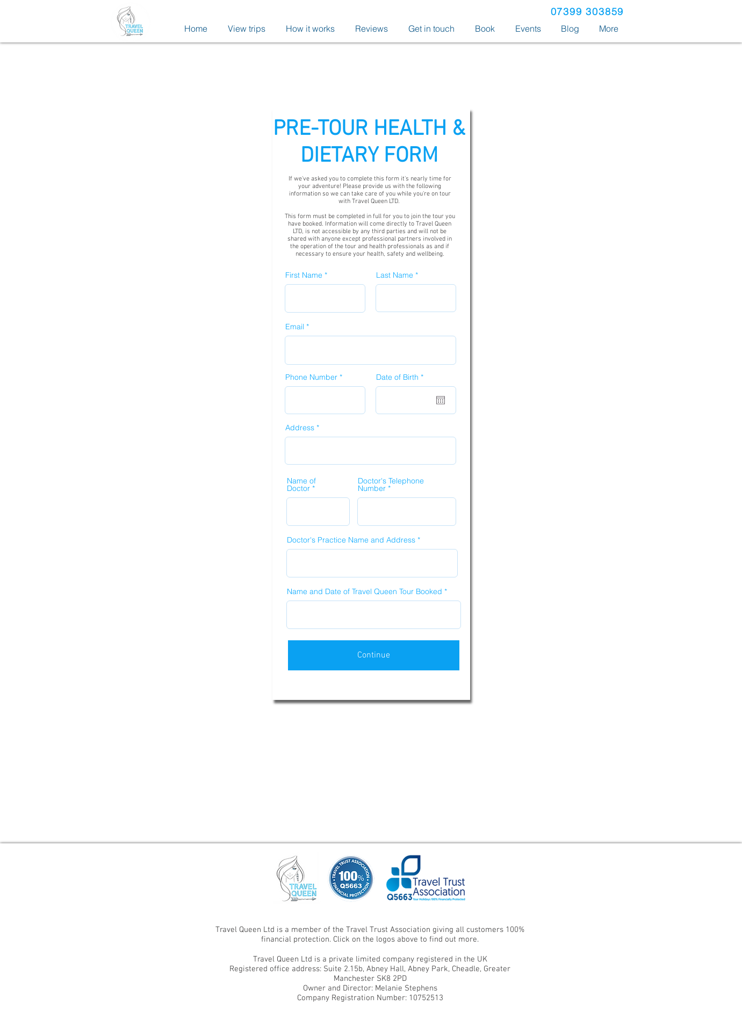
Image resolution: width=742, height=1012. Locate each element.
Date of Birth (402, 377)
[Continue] (373, 655)
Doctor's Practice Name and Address (351, 540)
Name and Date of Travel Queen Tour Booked (364, 591)
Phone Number (311, 377)
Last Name (394, 275)
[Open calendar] (440, 400)
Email (294, 326)
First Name (303, 275)
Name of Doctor (301, 484)
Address (299, 427)
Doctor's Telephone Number (391, 484)
